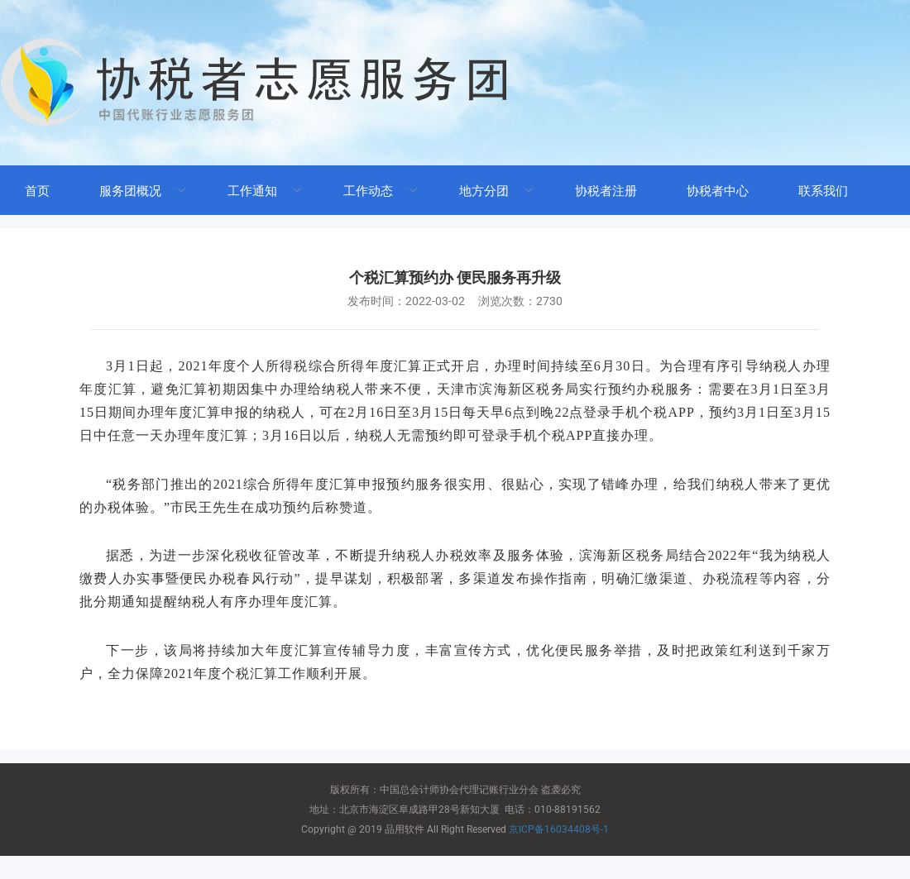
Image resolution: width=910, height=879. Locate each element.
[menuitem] (37, 190)
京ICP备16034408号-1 (559, 829)
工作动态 (368, 191)
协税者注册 (606, 191)
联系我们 (823, 191)
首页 (37, 191)
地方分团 (484, 191)
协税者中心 (718, 191)
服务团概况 (130, 191)
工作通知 (252, 191)
